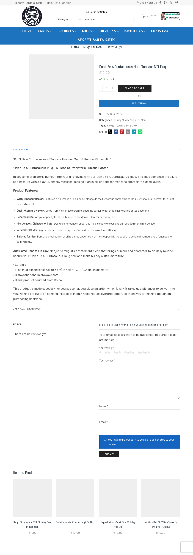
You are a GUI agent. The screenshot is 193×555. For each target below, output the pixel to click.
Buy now (140, 103)
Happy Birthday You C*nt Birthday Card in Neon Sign (32, 524)
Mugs (88, 31)
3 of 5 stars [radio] (117, 352)
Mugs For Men (92, 47)
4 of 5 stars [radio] (129, 352)
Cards (45, 31)
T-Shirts (67, 31)
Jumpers (109, 31)
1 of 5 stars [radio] (100, 352)
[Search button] (133, 19)
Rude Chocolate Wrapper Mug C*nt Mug (75, 522)
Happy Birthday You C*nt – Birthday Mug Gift (118, 524)
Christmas (161, 31)
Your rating (106, 347)
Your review (107, 360)
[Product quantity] (107, 88)
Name (103, 406)
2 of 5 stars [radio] (107, 352)
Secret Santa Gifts (96, 40)
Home (27, 31)
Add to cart (136, 88)
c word (111, 125)
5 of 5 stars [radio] (143, 352)
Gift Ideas (135, 31)
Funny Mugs (114, 47)
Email (103, 421)
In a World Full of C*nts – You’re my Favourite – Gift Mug (160, 524)
